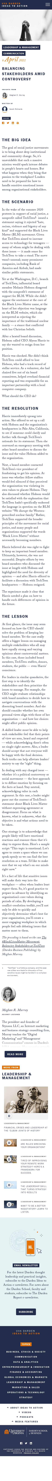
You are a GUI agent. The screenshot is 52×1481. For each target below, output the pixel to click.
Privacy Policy (31, 1453)
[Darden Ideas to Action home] (26, 1333)
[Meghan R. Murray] (5, 95)
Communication (13, 53)
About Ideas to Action (26, 1407)
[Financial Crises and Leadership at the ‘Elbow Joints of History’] (26, 1100)
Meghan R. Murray (17, 95)
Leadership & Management (21, 47)
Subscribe (26, 1311)
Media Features (26, 1421)
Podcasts (27, 1417)
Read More (15, 1054)
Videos (26, 1412)
